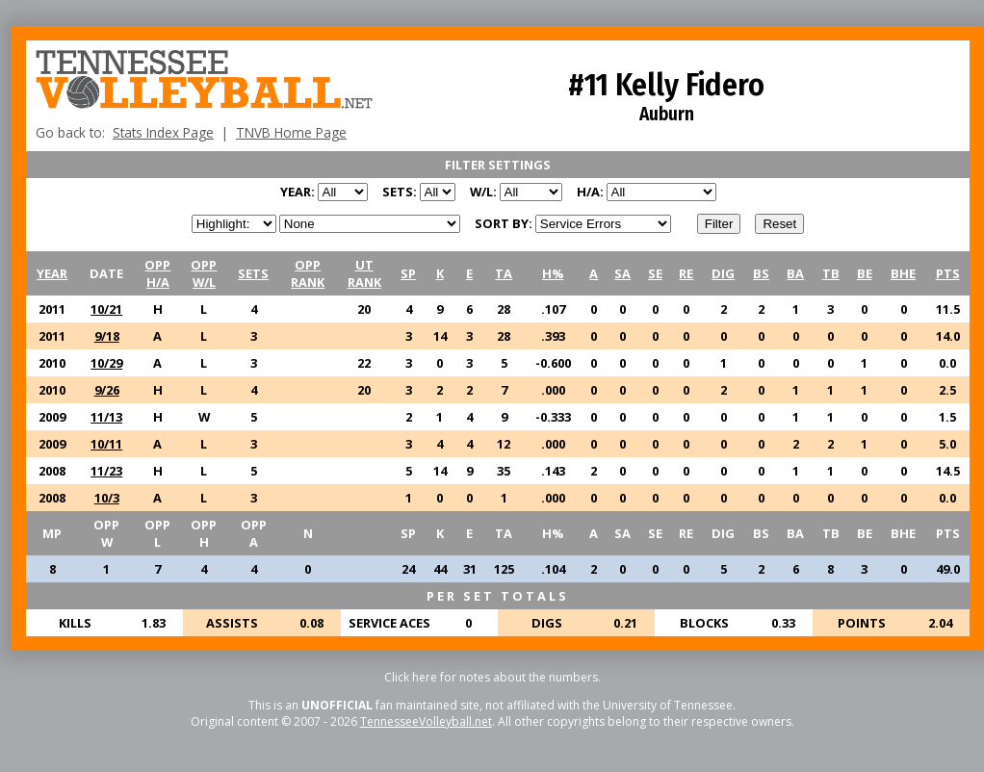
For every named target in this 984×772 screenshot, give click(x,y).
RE (686, 273)
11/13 (106, 416)
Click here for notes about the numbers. (492, 677)
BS (761, 273)
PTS (948, 273)
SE (655, 273)
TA (503, 273)
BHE (903, 273)
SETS (253, 273)
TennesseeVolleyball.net (426, 721)
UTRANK (364, 273)
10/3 (106, 497)
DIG (723, 273)
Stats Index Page (163, 132)
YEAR (52, 273)
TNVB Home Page (291, 132)
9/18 (106, 336)
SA (622, 273)
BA (795, 273)
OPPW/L (204, 273)
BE (864, 273)
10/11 (106, 443)
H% (552, 273)
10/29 (106, 363)
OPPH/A (157, 273)
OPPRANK (307, 273)
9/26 (106, 390)
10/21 (106, 309)
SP (408, 273)
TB (831, 273)
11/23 (106, 470)
